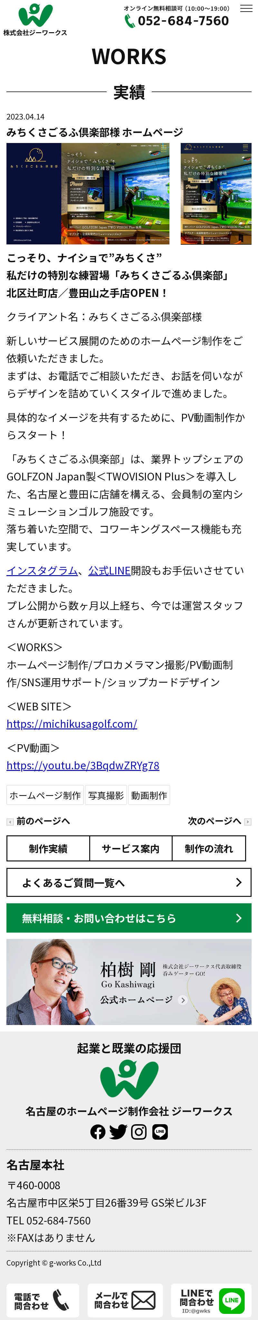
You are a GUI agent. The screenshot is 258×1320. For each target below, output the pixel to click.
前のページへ (38, 820)
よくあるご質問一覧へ (73, 882)
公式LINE (109, 570)
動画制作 (149, 795)
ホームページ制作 (45, 795)
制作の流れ (209, 848)
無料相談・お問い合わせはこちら (99, 917)
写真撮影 (106, 795)
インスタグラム (42, 570)
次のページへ (220, 820)
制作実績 (48, 848)
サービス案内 (131, 848)
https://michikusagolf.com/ (71, 723)
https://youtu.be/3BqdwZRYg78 (82, 764)
